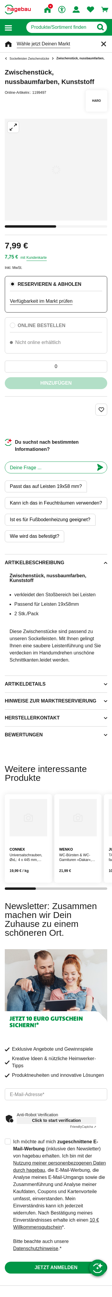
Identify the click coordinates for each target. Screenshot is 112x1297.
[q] (59, 27)
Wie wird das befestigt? (34, 536)
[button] (8, 27)
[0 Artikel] (56, 366)
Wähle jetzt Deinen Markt (43, 43)
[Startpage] (18, 9)
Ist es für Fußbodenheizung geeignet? (50, 519)
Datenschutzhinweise (35, 1248)
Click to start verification (56, 1120)
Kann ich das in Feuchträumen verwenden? (56, 502)
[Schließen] (103, 43)
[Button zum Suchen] (100, 27)
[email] (56, 1094)
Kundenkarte (36, 258)
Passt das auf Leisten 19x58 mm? (46, 486)
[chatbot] (49, 467)
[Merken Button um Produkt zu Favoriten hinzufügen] (101, 410)
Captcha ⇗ (83, 1126)
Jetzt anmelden (56, 1267)
